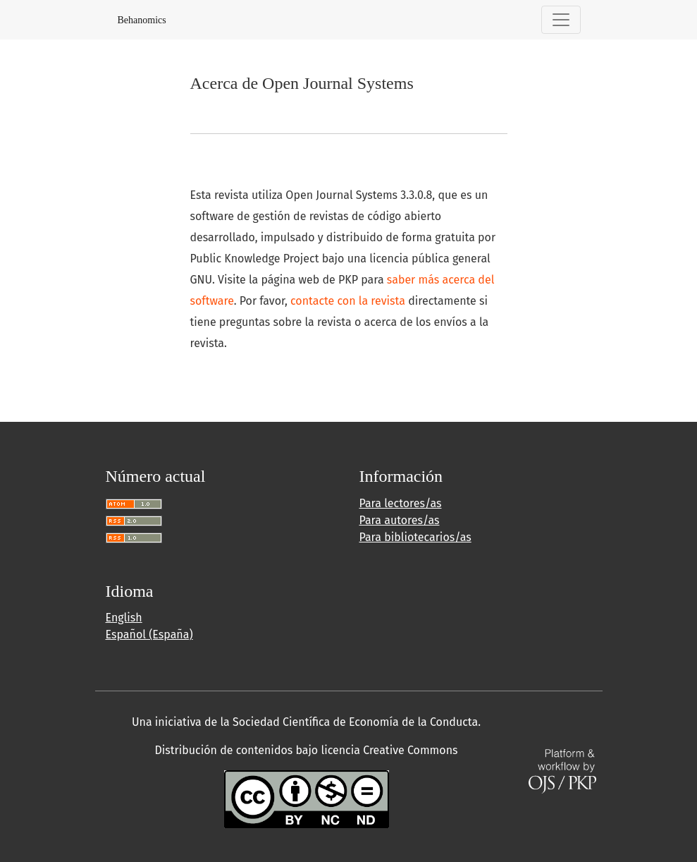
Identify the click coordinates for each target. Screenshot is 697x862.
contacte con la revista (347, 301)
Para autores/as (399, 520)
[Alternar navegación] (561, 20)
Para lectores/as (400, 503)
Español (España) (149, 634)
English (124, 617)
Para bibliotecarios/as (415, 537)
